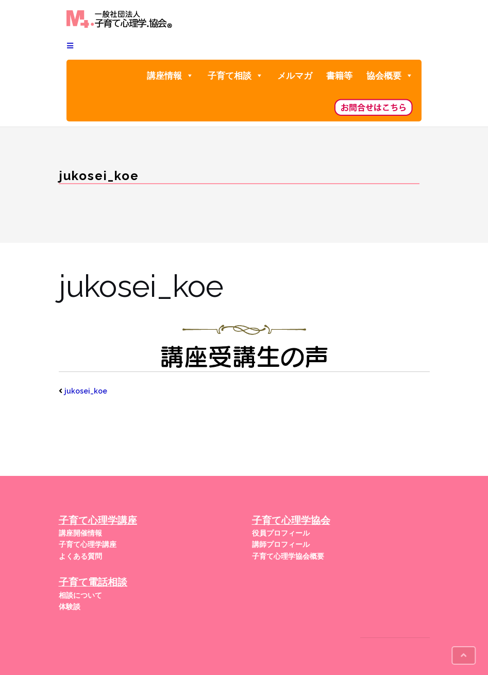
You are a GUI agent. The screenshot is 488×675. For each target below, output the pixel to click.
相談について (80, 595)
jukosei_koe (85, 391)
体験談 (69, 606)
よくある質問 (80, 556)
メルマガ (294, 75)
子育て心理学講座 (87, 544)
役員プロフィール (281, 533)
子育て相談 (235, 75)
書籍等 (339, 75)
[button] (189, 75)
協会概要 (389, 75)
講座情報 (170, 75)
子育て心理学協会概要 (288, 556)
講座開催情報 (80, 533)
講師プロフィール (281, 544)
